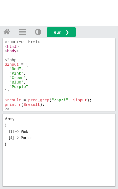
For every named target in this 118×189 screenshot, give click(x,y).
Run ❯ (61, 32)
